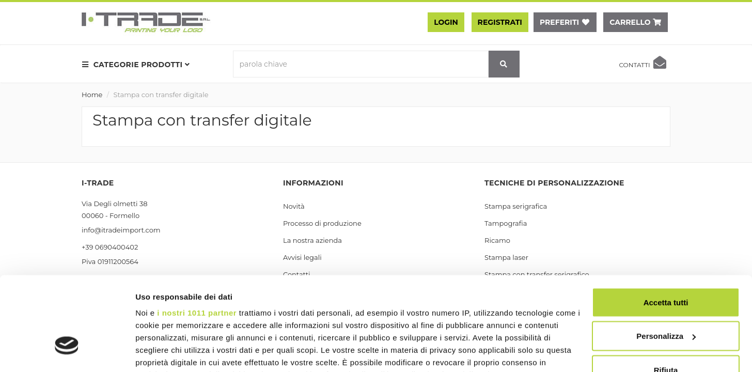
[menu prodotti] (139, 64)
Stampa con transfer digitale (161, 94)
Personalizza (666, 261)
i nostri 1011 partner (197, 237)
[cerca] (504, 64)
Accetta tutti (666, 227)
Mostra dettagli (163, 351)
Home (92, 94)
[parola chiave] (361, 64)
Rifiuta (666, 294)
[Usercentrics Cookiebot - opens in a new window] (67, 352)
